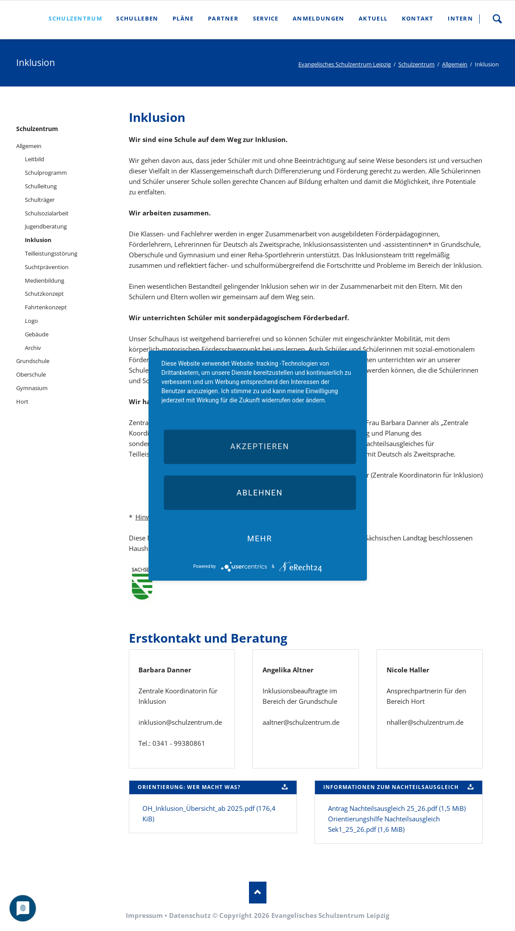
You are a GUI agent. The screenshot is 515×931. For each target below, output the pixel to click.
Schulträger (40, 200)
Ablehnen (259, 492)
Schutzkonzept (44, 294)
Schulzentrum (416, 64)
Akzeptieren (259, 446)
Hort (22, 401)
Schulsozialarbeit (47, 213)
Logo (31, 321)
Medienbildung (44, 280)
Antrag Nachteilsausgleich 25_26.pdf (397, 808)
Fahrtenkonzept (46, 307)
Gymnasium (32, 388)
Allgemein (454, 64)
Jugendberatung (46, 226)
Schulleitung (41, 186)
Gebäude (36, 334)
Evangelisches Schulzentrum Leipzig (344, 64)
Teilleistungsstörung (51, 253)
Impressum (144, 915)
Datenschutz (190, 915)
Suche (497, 18)
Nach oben (257, 892)
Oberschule (31, 374)
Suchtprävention (47, 267)
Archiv (33, 348)
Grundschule (32, 361)
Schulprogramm (46, 173)
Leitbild (34, 159)
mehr (259, 538)
